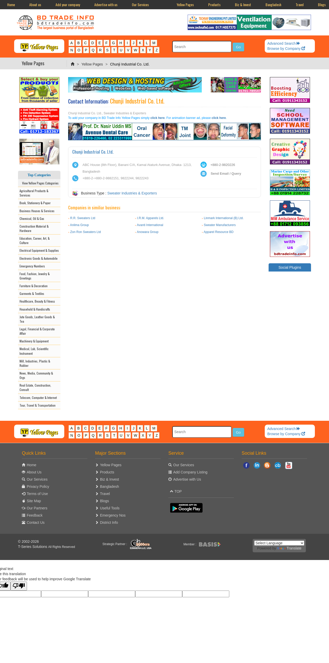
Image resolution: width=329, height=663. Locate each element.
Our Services (140, 4)
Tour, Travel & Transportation (38, 405)
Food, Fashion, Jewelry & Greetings (35, 276)
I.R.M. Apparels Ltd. (150, 218)
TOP (176, 491)
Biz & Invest (243, 4)
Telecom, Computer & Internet (38, 397)
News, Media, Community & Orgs (36, 375)
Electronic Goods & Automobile (39, 258)
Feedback (34, 515)
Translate (289, 548)
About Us (34, 472)
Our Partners (37, 508)
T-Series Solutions (33, 547)
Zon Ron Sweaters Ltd (85, 232)
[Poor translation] (19, 586)
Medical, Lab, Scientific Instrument (34, 351)
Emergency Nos (113, 515)
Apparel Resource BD (218, 232)
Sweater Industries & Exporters (132, 193)
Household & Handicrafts (35, 309)
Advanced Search (283, 43)
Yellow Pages (185, 4)
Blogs (104, 501)
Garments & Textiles (32, 293)
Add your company (68, 4)
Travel (300, 4)
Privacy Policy (38, 486)
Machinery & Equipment (34, 341)
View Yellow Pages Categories (39, 183)
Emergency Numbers (32, 266)
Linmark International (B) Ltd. (224, 218)
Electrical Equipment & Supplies (39, 250)
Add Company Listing (190, 472)
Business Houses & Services (37, 211)
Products (214, 4)
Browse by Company (286, 48)
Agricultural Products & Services (34, 193)
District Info (109, 522)
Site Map (34, 501)
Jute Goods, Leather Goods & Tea (37, 319)
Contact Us (35, 522)
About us (35, 4)
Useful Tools (110, 508)
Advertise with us (105, 4)
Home (11, 4)
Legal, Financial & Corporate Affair (37, 331)
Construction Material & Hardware (34, 228)
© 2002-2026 (28, 541)
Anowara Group (147, 232)
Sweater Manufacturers (220, 225)
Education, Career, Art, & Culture (35, 240)
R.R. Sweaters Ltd (82, 218)
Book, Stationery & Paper (35, 203)
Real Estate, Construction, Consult (35, 387)
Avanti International (150, 225)
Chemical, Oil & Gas (32, 218)
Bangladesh (273, 4)
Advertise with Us (187, 479)
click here (157, 118)
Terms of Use (37, 494)
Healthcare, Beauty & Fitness (37, 301)
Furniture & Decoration (34, 286)
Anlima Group (79, 225)
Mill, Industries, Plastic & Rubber (35, 363)
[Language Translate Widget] (279, 543)
